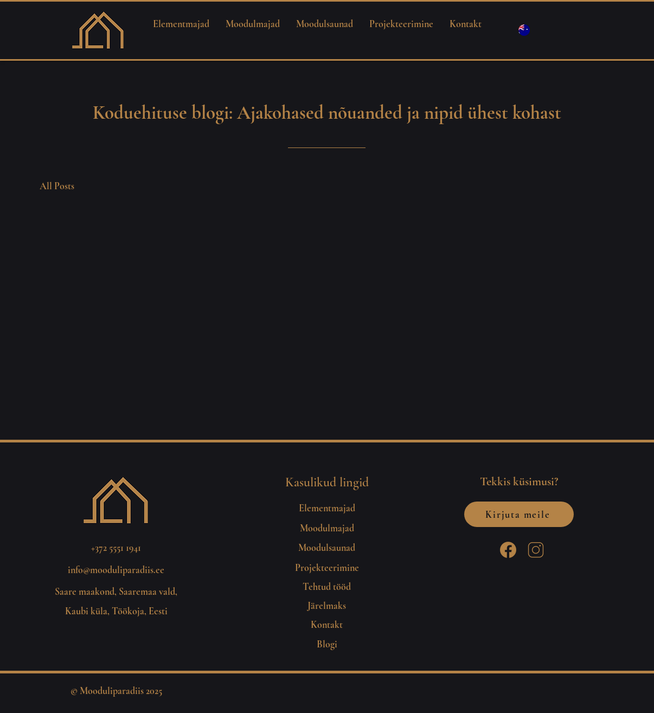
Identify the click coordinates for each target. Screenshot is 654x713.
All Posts (57, 186)
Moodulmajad (327, 528)
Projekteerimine (327, 568)
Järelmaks (326, 606)
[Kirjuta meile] (519, 514)
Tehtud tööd (327, 587)
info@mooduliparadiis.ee (116, 570)
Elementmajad (327, 508)
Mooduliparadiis (112, 691)
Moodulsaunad (326, 548)
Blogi (327, 644)
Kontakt (327, 625)
